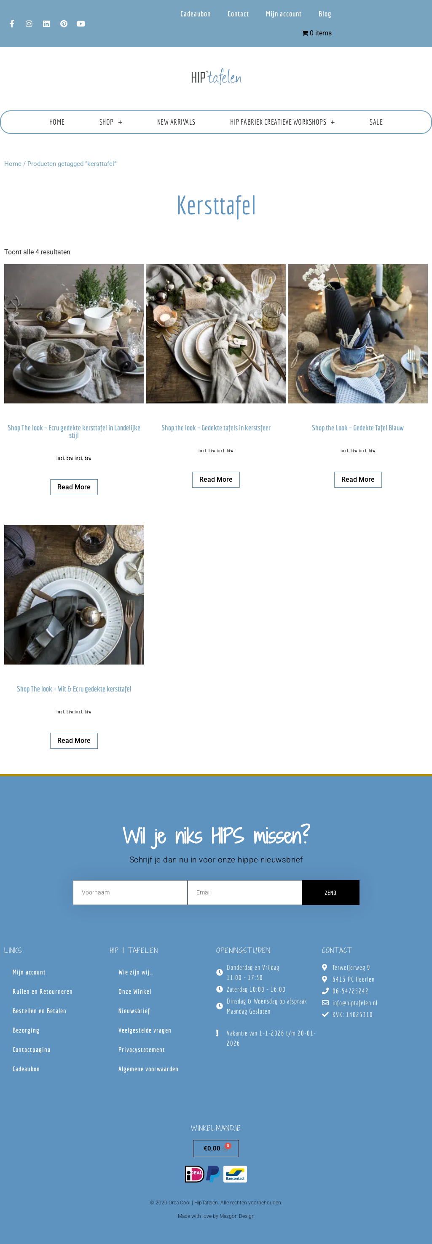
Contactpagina (32, 1049)
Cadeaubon (195, 13)
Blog (325, 13)
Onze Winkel (134, 991)
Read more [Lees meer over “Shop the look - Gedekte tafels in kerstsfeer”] (216, 479)
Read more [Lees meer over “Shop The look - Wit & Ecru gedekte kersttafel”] (74, 741)
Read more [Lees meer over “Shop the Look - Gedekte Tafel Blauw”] (358, 479)
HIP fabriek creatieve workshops (282, 122)
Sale (376, 121)
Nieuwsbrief (134, 1010)
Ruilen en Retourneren (43, 991)
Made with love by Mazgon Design (216, 1216)
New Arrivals (176, 121)
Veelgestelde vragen (145, 1030)
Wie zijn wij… (135, 972)
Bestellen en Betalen (40, 1010)
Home (57, 121)
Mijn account (284, 13)
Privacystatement (141, 1049)
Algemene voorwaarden (148, 1069)
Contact (238, 13)
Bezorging (26, 1030)
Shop (111, 122)
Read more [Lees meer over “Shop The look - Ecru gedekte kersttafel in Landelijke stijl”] (74, 487)
